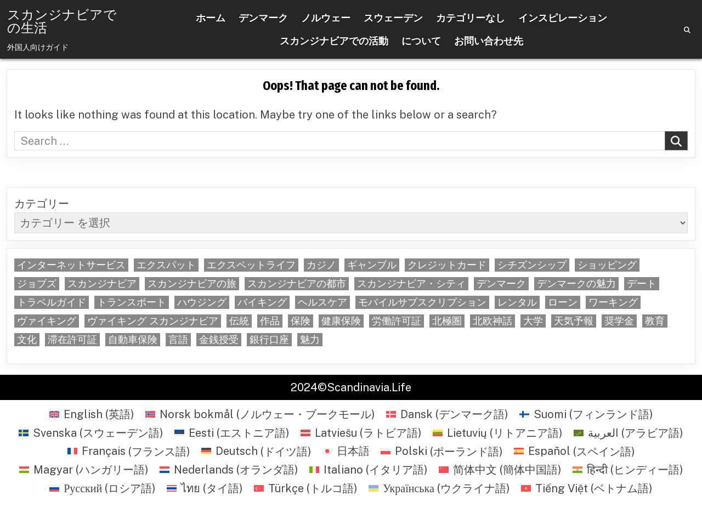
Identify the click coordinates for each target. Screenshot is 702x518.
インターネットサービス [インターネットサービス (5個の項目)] (71, 265)
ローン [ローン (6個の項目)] (563, 302)
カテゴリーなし (470, 18)
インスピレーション (562, 18)
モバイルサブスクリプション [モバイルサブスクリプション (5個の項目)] (422, 302)
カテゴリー (41, 203)
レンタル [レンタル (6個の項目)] (517, 302)
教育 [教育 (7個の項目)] (655, 321)
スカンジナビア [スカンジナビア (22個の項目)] (102, 284)
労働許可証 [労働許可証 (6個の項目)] (396, 321)
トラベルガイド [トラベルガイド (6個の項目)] (51, 302)
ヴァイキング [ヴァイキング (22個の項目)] (46, 321)
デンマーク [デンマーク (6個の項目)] (501, 284)
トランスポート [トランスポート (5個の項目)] (131, 302)
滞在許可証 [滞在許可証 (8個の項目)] (72, 340)
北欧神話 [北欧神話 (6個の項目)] (492, 321)
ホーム (210, 18)
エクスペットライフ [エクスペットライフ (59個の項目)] (251, 265)
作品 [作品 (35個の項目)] (270, 321)
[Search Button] (687, 30)
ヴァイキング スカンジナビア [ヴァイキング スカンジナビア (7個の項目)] (152, 321)
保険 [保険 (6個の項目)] (300, 321)
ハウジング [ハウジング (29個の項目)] (202, 302)
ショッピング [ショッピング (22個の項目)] (607, 265)
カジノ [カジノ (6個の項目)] (321, 265)
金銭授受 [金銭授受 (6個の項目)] (219, 340)
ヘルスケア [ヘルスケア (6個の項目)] (322, 302)
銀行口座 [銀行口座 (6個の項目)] (269, 340)
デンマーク (263, 18)
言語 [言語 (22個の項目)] (178, 340)
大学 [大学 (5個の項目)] (533, 321)
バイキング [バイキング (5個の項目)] (262, 302)
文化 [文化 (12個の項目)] (27, 340)
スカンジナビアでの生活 (62, 21)
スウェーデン (393, 18)
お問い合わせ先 (488, 41)
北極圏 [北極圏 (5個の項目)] (447, 321)
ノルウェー (325, 18)
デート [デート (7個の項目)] (641, 284)
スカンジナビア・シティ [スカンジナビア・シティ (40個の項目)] (411, 284)
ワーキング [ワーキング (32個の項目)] (613, 302)
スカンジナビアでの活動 (334, 41)
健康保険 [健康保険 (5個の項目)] (341, 321)
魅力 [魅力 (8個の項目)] (310, 340)
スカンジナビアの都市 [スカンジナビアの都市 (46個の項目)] (296, 284)
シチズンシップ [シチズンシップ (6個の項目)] (532, 265)
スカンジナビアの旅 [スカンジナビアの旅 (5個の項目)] (192, 284)
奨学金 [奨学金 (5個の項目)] (619, 321)
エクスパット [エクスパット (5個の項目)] (166, 265)
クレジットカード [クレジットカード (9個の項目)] (446, 265)
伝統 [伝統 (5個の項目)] (239, 321)
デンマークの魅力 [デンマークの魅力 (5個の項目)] (576, 284)
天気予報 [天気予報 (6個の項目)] (573, 321)
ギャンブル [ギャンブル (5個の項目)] (372, 265)
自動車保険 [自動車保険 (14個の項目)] (132, 340)
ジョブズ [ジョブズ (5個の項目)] (36, 284)
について (421, 41)
